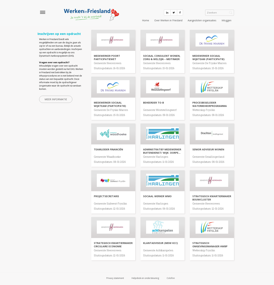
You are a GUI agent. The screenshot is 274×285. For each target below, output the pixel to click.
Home (145, 20)
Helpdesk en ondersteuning (145, 278)
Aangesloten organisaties (202, 20)
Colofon (171, 278)
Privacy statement (115, 278)
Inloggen (226, 20)
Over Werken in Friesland (168, 20)
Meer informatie (56, 99)
